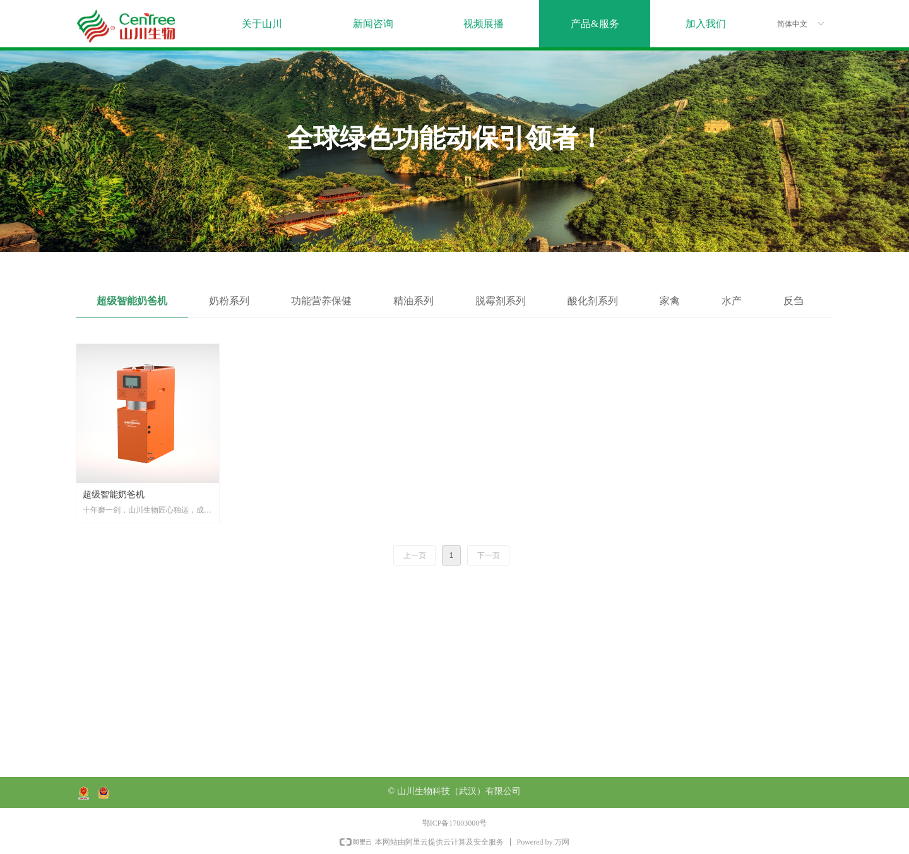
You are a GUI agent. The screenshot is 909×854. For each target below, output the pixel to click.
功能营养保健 (321, 300)
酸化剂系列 (592, 300)
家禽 (670, 300)
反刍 (793, 300)
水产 (732, 300)
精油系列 (413, 300)
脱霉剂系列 (500, 300)
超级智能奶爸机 (132, 300)
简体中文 (792, 24)
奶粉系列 (229, 300)
